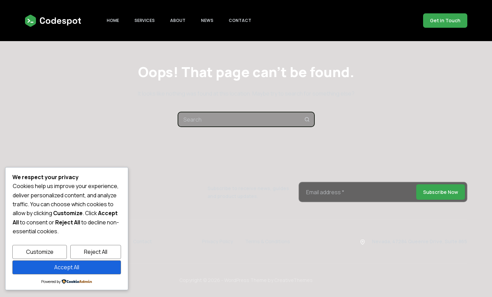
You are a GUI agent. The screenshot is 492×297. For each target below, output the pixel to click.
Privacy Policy (217, 241)
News (207, 20)
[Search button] (307, 119)
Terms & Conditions (267, 241)
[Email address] (357, 192)
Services (144, 20)
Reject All (95, 252)
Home (113, 20)
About (177, 20)
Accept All (66, 267)
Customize (39, 252)
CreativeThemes (293, 280)
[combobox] (239, 119)
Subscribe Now (440, 192)
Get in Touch (445, 20)
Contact (240, 20)
